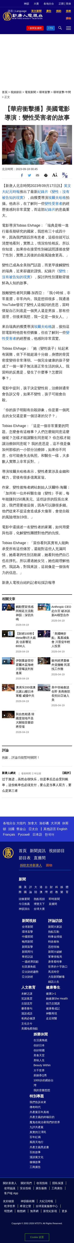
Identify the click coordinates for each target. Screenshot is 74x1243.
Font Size (55, 174)
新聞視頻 (29, 921)
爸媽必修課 (28, 1018)
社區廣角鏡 (29, 966)
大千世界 (39, 1070)
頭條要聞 (24, 899)
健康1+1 (51, 993)
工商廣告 (35, 1167)
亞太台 (33, 829)
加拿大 (32, 823)
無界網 (34, 1211)
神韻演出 (24, 908)
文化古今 (26, 1023)
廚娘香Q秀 (40, 1075)
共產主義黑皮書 (39, 1147)
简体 (68, 3)
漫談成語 (26, 1013)
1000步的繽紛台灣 (43, 1083)
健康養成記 (53, 1008)
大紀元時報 (46, 1201)
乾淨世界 (9, 1206)
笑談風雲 (26, 998)
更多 (64, 1211)
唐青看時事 (55, 961)
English (62, 829)
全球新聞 (27, 926)
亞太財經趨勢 (30, 971)
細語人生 (53, 981)
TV (51, 28)
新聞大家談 (55, 926)
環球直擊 (44, 92)
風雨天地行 (36, 1142)
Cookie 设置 (37, 1237)
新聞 (22, 879)
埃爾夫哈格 (57, 198)
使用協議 (9, 1188)
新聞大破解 (55, 951)
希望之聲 (25, 1206)
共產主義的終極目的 (42, 1117)
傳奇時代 (35, 1107)
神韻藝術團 (28, 1201)
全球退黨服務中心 (47, 1206)
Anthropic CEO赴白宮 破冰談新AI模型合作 (61, 611)
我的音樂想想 (42, 1090)
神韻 (26, 3)
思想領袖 (53, 946)
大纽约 (21, 823)
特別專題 (37, 1096)
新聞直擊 (27, 946)
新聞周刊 (27, 951)
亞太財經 (27, 976)
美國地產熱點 (29, 1028)
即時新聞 (54, 899)
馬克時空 (53, 971)
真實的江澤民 (38, 1132)
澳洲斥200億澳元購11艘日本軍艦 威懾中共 (26, 691)
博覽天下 (39, 903)
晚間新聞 (27, 941)
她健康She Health (57, 998)
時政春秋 (53, 941)
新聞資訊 (38, 851)
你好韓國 (39, 1050)
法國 (11, 829)
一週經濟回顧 (30, 961)
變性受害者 (53, 204)
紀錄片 (42, 192)
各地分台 (49, 3)
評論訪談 (55, 921)
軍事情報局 (55, 956)
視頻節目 (16, 92)
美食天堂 (39, 1055)
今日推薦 (24, 903)
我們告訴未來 (38, 1102)
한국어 (49, 834)
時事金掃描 (55, 936)
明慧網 (8, 1211)
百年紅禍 (35, 1137)
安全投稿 (25, 1188)
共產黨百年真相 (39, 1112)
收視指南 (42, 1183)
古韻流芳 (26, 1003)
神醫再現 (51, 1013)
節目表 (25, 858)
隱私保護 (57, 1183)
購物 (49, 865)
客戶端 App (11, 1193)
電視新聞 (30, 92)
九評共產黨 (36, 1127)
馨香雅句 (26, 1008)
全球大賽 (39, 908)
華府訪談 (27, 956)
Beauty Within (42, 1065)
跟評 (66, 772)
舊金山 (21, 829)
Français (9, 834)
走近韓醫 (51, 1018)
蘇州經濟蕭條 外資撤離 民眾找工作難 (61, 665)
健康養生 (53, 987)
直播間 (40, 858)
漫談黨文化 (36, 1157)
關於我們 (26, 1183)
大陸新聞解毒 (56, 976)
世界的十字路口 (57, 966)
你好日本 (39, 1045)
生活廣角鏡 (40, 1040)
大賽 (36, 3)
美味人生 (39, 1060)
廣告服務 (41, 1188)
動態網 (21, 1211)
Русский (24, 834)
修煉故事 (35, 1162)
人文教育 (28, 987)
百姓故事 (35, 1152)
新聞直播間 (36, 28)
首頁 (4, 92)
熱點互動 (53, 931)
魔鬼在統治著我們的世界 (45, 1122)
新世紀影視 (50, 1211)
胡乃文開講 (53, 1003)
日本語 (37, 834)
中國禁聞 (27, 936)
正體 (61, 3)
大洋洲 (55, 823)
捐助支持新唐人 (31, 865)
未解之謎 (26, 993)
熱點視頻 (39, 899)
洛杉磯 (44, 823)
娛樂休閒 (41, 1034)
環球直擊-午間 (62, 92)
